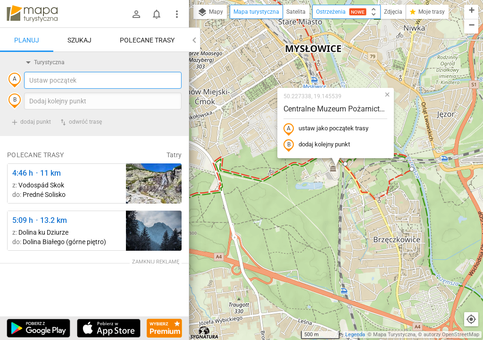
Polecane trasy (147, 40)
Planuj (26, 40)
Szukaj (79, 40)
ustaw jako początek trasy (325, 129)
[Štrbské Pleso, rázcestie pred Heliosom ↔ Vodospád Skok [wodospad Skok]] (154, 183)
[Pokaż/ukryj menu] (176, 14)
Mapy (210, 12)
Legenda (355, 335)
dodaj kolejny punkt (316, 145)
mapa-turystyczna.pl (32, 13)
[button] (345, 164)
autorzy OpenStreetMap (451, 335)
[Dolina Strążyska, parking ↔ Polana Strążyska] (154, 231)
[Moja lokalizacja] (471, 319)
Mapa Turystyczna (394, 335)
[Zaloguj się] (136, 14)
